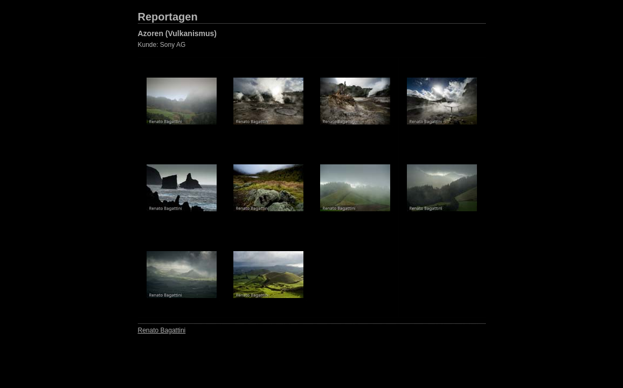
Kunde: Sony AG (162, 44)
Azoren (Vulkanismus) (177, 33)
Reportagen (168, 17)
